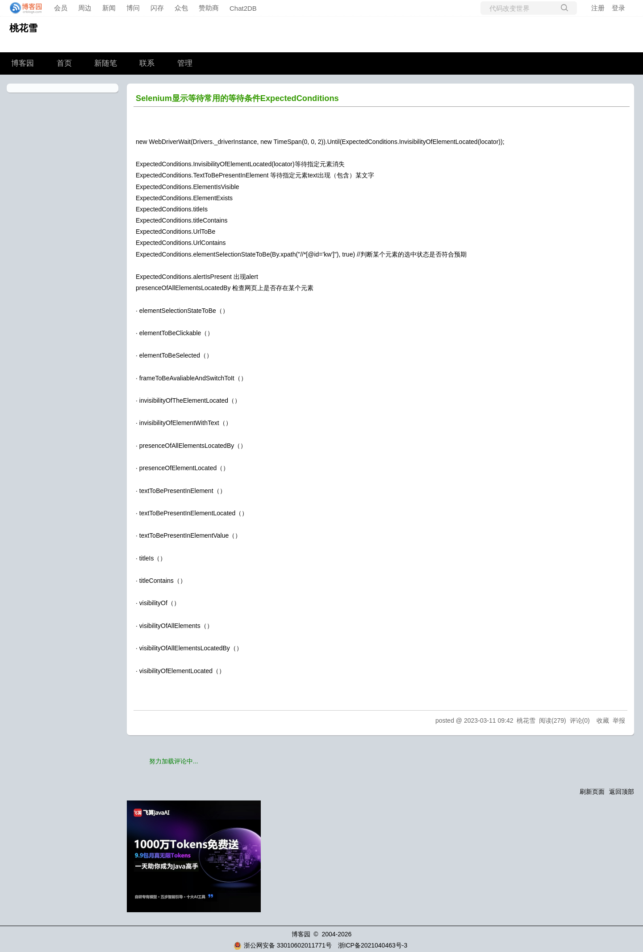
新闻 (109, 8)
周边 (85, 8)
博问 (133, 8)
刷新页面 (592, 791)
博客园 (22, 63)
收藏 (603, 720)
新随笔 (105, 63)
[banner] (23, 8)
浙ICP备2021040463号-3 (373, 945)
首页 (64, 63)
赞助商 (209, 8)
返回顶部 (621, 791)
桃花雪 (23, 28)
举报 (619, 720)
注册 (598, 8)
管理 (184, 63)
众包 (181, 8)
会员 (60, 8)
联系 (146, 63)
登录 (618, 8)
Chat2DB (243, 8)
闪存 (157, 8)
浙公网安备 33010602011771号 (283, 945)
